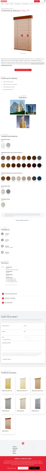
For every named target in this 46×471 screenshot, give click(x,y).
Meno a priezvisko (5, 325)
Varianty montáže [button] (8, 298)
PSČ (25, 331)
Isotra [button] (14, 451)
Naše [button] (15, 448)
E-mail (25, 325)
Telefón (3, 331)
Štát (3, 337)
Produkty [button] (15, 447)
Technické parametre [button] (9, 294)
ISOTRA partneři (27, 337)
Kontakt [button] (14, 453)
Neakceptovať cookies (23, 468)
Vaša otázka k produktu (6, 343)
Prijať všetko (34, 468)
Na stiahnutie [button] (7, 303)
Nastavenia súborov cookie (11, 468)
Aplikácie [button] (14, 450)
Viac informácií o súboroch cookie (28, 462)
